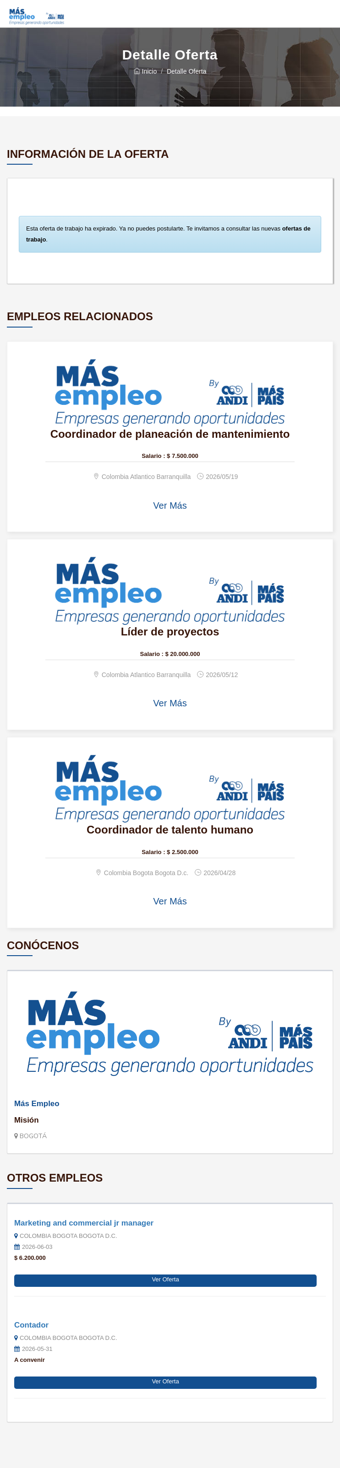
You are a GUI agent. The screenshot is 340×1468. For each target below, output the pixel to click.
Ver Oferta (165, 1279)
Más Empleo (37, 1103)
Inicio (145, 71)
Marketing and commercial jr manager (84, 1223)
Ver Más (169, 505)
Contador (31, 1325)
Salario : (153, 455)
